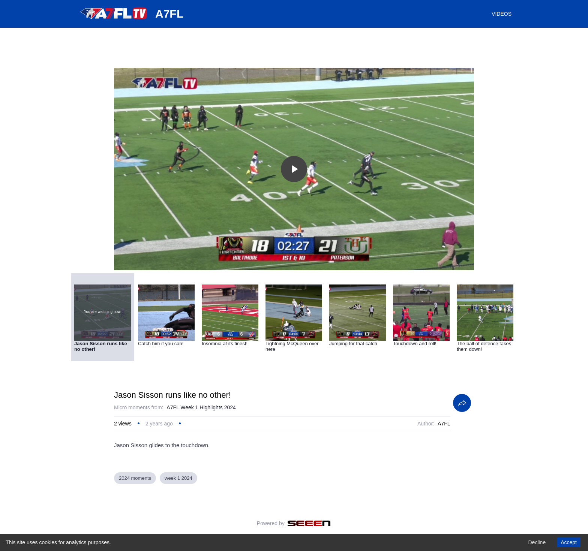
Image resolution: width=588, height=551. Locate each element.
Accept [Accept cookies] (569, 542)
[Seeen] (309, 523)
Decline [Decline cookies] (537, 542)
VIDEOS (502, 14)
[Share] (462, 403)
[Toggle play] (294, 169)
